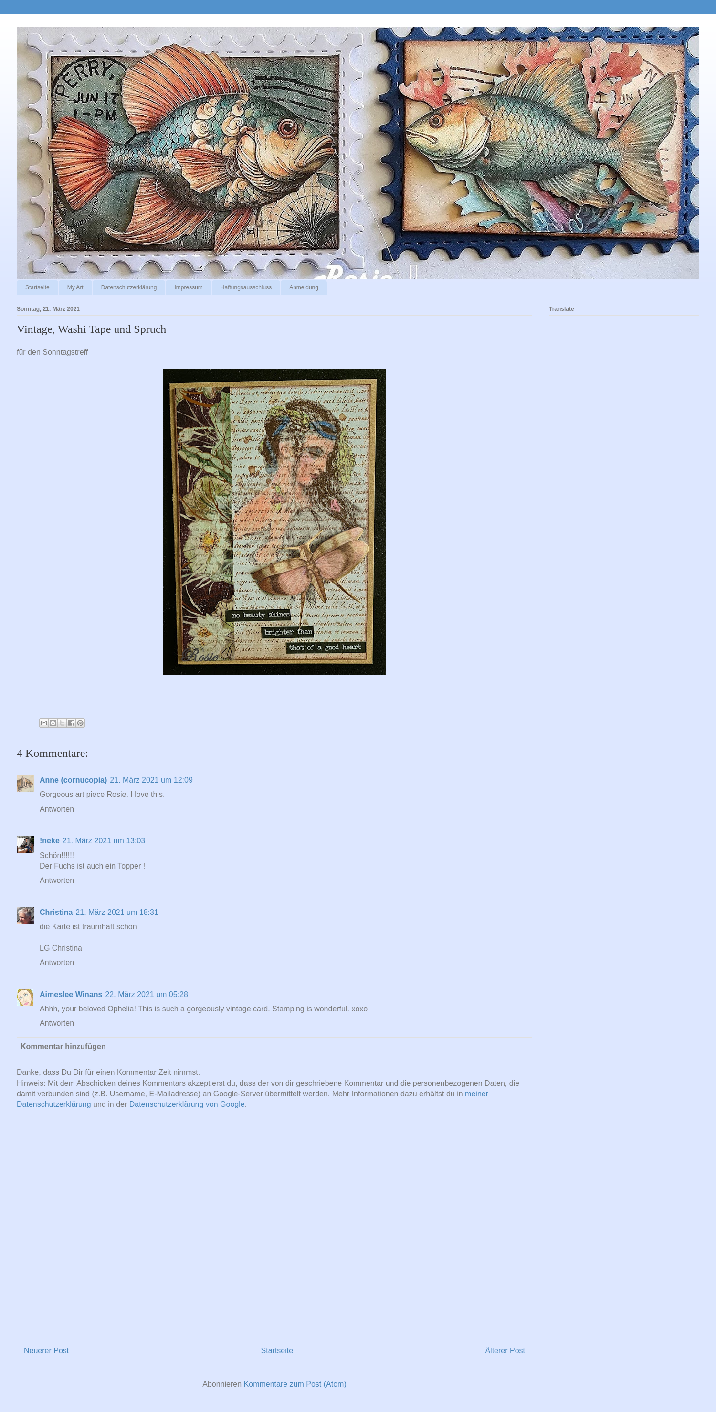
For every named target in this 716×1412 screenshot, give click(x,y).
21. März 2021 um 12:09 (151, 780)
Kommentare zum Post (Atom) (295, 1384)
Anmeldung (303, 287)
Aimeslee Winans (71, 994)
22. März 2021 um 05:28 (146, 994)
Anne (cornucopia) (73, 780)
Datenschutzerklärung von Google (187, 1104)
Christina (56, 912)
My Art (75, 287)
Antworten (57, 809)
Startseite (37, 287)
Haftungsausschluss (246, 287)
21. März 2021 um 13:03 (104, 841)
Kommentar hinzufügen (63, 1046)
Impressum (188, 287)
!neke (50, 841)
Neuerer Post (46, 1351)
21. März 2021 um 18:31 (116, 912)
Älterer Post (505, 1351)
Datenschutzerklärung (129, 287)
